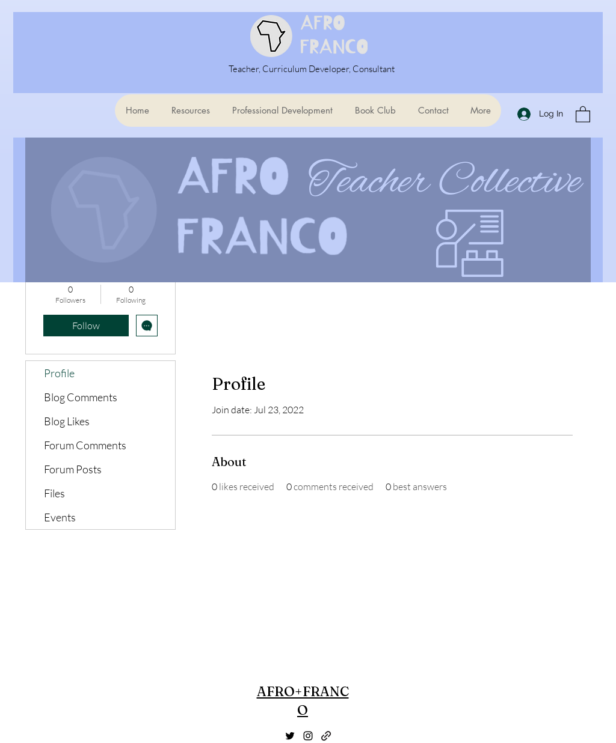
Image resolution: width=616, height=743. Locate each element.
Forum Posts (73, 469)
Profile (59, 373)
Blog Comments (80, 397)
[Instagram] (308, 736)
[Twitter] (290, 736)
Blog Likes (67, 421)
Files (54, 493)
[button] (583, 114)
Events (60, 517)
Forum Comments (85, 445)
